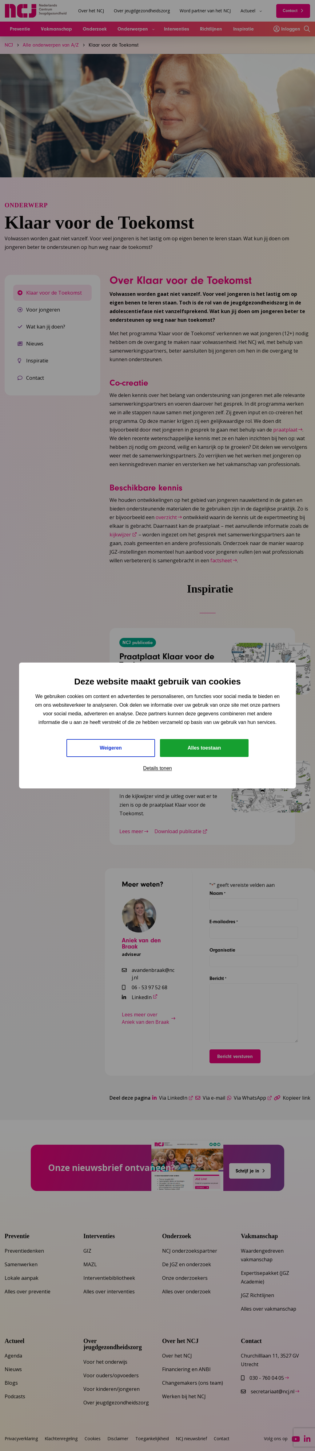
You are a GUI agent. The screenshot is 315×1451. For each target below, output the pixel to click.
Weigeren (111, 747)
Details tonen (157, 768)
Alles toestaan (204, 747)
